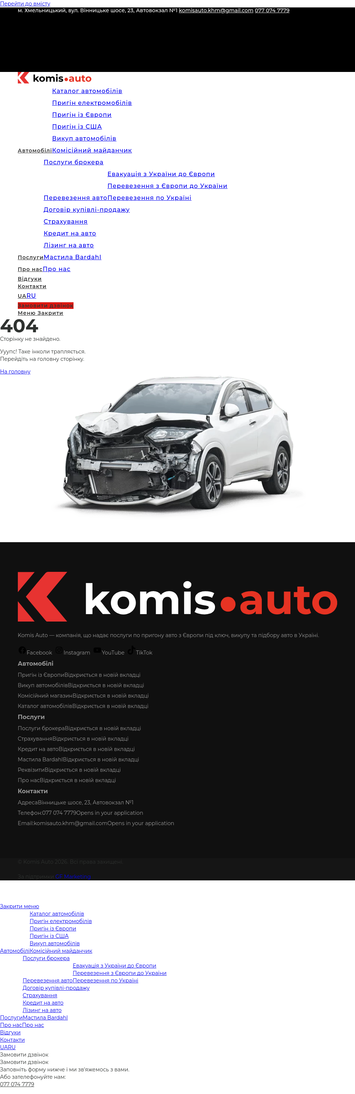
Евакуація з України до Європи (114, 965)
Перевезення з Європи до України (120, 973)
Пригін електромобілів (61, 921)
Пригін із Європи (41, 675)
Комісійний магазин (45, 695)
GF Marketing (73, 876)
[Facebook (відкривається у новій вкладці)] (21, 19)
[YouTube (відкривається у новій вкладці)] (21, 43)
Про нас (29, 780)
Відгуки (10, 1032)
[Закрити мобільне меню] (19, 906)
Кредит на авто (38, 749)
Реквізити (31, 770)
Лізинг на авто (42, 1010)
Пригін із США (49, 936)
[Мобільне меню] (40, 313)
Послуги (11, 1017)
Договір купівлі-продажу (56, 988)
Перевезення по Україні (106, 980)
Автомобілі (15, 951)
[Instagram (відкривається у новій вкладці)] (21, 31)
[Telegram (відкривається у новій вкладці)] (21, 66)
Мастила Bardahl (40, 759)
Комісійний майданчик (61, 951)
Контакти (12, 1040)
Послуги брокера (41, 728)
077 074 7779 (272, 10)
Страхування (35, 738)
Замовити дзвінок (24, 1054)
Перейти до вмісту (25, 3)
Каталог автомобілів (45, 706)
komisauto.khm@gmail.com (216, 10)
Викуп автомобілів (43, 685)
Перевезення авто (48, 980)
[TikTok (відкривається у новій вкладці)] (21, 54)
